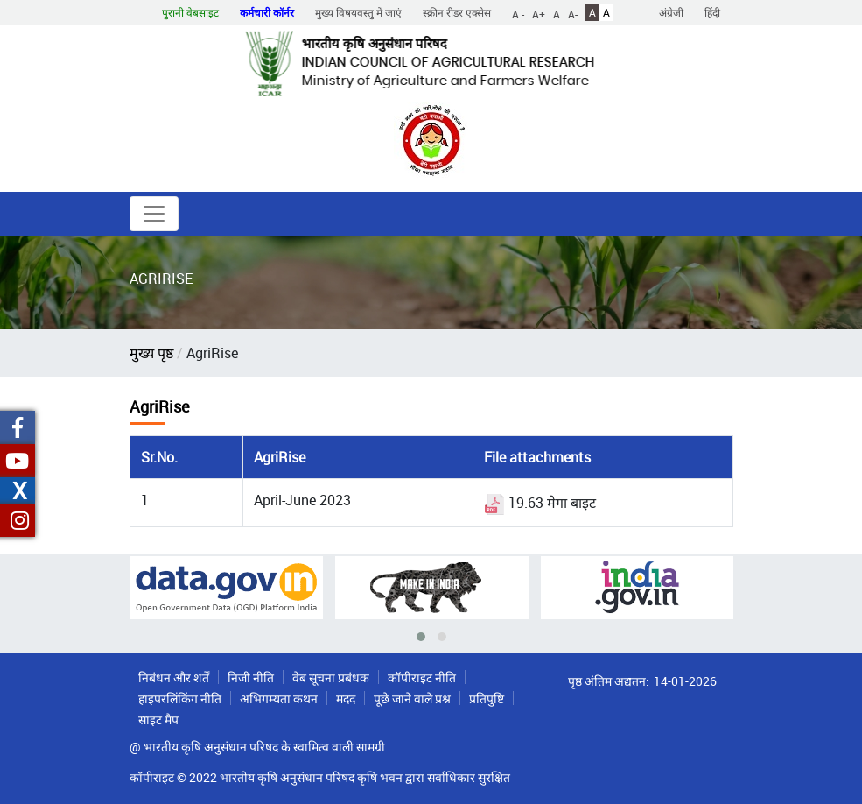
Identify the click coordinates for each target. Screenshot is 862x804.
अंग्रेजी (671, 12)
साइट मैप (158, 719)
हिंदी (712, 12)
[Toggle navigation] (154, 213)
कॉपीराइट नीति (422, 677)
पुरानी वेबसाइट (190, 12)
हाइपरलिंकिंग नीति (179, 698)
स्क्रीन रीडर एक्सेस (457, 12)
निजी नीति (251, 677)
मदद (345, 698)
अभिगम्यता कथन (279, 698)
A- (573, 13)
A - (518, 13)
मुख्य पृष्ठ (151, 353)
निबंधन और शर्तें (173, 677)
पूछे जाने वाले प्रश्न (412, 698)
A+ (538, 13)
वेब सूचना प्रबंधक (330, 677)
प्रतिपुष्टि (486, 698)
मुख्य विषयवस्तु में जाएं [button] (358, 12)
